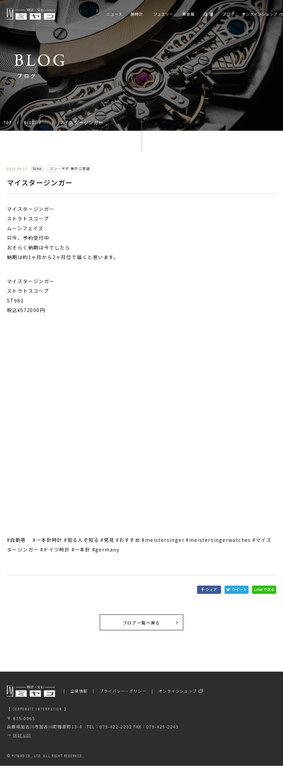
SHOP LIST (22, 739)
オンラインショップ (178, 695)
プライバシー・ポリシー (123, 695)
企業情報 (79, 695)
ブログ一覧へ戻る (141, 624)
